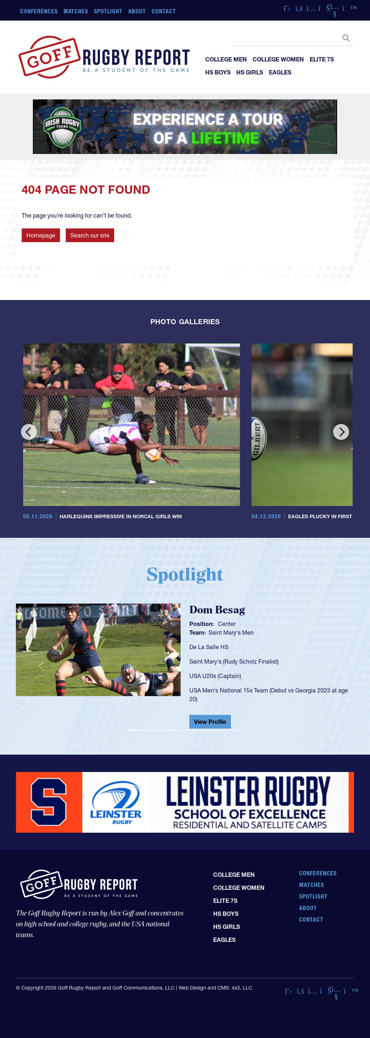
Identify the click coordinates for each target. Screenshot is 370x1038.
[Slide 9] (237, 730)
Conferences (39, 11)
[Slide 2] (146, 730)
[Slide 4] (172, 730)
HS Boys (218, 72)
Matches (76, 11)
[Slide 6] (198, 730)
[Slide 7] (211, 730)
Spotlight (108, 11)
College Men (226, 59)
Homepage (40, 235)
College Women (278, 59)
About (137, 11)
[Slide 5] (185, 730)
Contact (164, 11)
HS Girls (249, 72)
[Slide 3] (159, 730)
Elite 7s (322, 59)
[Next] (341, 432)
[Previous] (29, 432)
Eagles (280, 72)
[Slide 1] (133, 730)
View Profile (210, 721)
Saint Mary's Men (231, 632)
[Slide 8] (224, 730)
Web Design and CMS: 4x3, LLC (215, 988)
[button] (41, 666)
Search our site (89, 235)
